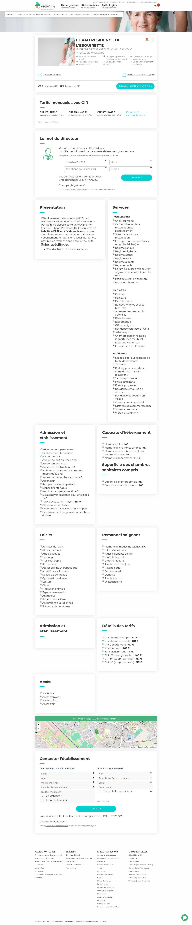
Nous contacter (100, 921)
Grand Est (101, 871)
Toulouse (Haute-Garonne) (139, 881)
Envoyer (136, 178)
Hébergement (70, 6)
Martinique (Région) (105, 891)
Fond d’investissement (75, 865)
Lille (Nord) (133, 858)
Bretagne (101, 861)
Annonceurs (71, 868)
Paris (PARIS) (134, 871)
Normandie (102, 894)
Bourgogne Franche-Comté (108, 858)
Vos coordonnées (110, 768)
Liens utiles (39, 868)
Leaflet (133, 747)
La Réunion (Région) (105, 887)
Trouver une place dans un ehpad (48, 855)
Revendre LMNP (132, 2)
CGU (107, 802)
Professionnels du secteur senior (79, 858)
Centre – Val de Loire (105, 865)
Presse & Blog (71, 861)
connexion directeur (148, 2)
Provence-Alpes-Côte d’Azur (108, 907)
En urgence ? (54, 795)
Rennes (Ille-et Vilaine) (137, 874)
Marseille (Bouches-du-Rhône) (141, 865)
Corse (99, 868)
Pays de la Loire (103, 904)
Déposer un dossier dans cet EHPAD (135, 86)
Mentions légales (86, 921)
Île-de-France (102, 884)
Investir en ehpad (117, 2)
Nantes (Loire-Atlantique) (139, 868)
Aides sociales (90, 6)
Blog (95, 2)
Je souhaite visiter (56, 800)
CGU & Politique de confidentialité (64, 921)
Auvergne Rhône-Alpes (106, 855)
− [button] (38, 729)
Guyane (100, 878)
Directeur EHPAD (73, 855)
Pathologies (109, 6)
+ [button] (38, 725)
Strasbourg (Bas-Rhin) (137, 878)
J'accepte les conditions (117, 791)
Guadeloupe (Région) (105, 874)
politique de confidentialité (76, 189)
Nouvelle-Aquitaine (105, 897)
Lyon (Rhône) (134, 861)
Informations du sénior (57, 768)
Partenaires (39, 871)
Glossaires (39, 865)
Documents (103, 2)
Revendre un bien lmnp (44, 858)
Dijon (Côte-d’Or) (135, 855)
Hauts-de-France (104, 881)
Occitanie (101, 900)
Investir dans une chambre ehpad (48, 861)
